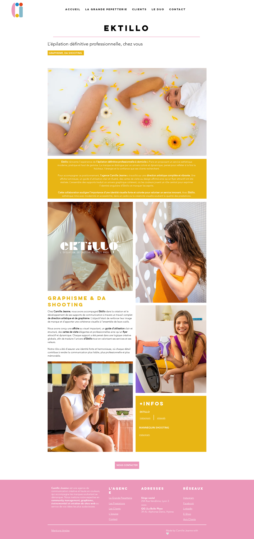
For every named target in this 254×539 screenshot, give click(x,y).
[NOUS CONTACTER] (127, 465)
